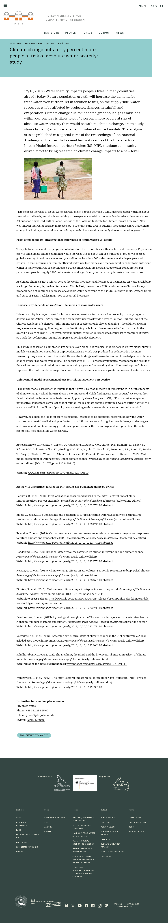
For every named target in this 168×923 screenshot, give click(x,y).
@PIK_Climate (36, 720)
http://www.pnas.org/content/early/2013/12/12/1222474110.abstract (70, 524)
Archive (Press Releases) (50, 43)
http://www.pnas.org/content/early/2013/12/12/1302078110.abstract (70, 505)
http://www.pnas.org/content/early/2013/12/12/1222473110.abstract (70, 626)
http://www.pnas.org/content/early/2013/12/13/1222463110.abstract (70, 645)
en (140, 6)
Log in (153, 6)
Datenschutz (133, 904)
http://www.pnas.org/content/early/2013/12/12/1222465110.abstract (70, 580)
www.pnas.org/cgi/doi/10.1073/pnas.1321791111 (97, 664)
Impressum (118, 904)
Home (12, 43)
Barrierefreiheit (126, 906)
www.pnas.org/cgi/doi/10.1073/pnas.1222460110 (58, 472)
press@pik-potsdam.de (40, 715)
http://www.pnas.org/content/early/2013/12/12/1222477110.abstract (70, 542)
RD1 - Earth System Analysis (34, 735)
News (19, 43)
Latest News (30, 43)
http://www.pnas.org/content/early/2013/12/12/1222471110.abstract (70, 608)
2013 (67, 43)
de (145, 6)
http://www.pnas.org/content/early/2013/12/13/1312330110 (65, 687)
